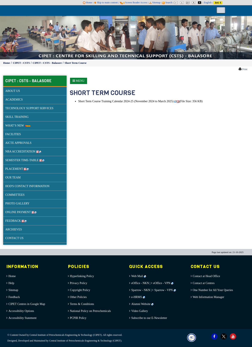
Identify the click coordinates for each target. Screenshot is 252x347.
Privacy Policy (78, 283)
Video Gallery (139, 311)
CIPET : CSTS (21, 62)
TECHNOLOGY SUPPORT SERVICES (29, 108)
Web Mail (138, 276)
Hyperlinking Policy (82, 276)
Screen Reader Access (133, 2)
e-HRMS (138, 297)
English (207, 2)
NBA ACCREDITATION (23, 151)
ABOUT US (12, 91)
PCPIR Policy (78, 318)
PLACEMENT (17, 168)
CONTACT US (14, 238)
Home (87, 2)
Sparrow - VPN (163, 290)
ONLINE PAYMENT (21, 212)
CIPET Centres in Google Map (26, 304)
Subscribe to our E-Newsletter (149, 318)
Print (244, 69)
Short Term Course (76, 62)
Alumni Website (142, 304)
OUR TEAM (13, 177)
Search (167, 2)
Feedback (14, 297)
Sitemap (154, 2)
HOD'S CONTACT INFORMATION (27, 186)
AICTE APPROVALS (18, 142)
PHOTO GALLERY (17, 203)
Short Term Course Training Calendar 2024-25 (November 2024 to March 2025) (126, 101)
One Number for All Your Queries (213, 290)
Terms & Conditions (82, 304)
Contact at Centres (204, 283)
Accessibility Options (21, 311)
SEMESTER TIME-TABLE (24, 160)
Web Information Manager (208, 297)
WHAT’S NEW (17, 125)
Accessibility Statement (22, 318)
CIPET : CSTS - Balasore (48, 62)
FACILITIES (13, 134)
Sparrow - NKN (140, 290)
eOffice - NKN (140, 283)
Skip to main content (106, 2)
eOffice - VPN (161, 283)
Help (11, 283)
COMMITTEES (15, 194)
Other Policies (78, 297)
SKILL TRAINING (17, 116)
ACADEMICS (14, 99)
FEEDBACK (16, 220)
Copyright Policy (80, 290)
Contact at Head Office (206, 276)
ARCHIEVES (13, 229)
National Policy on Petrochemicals (90, 311)
